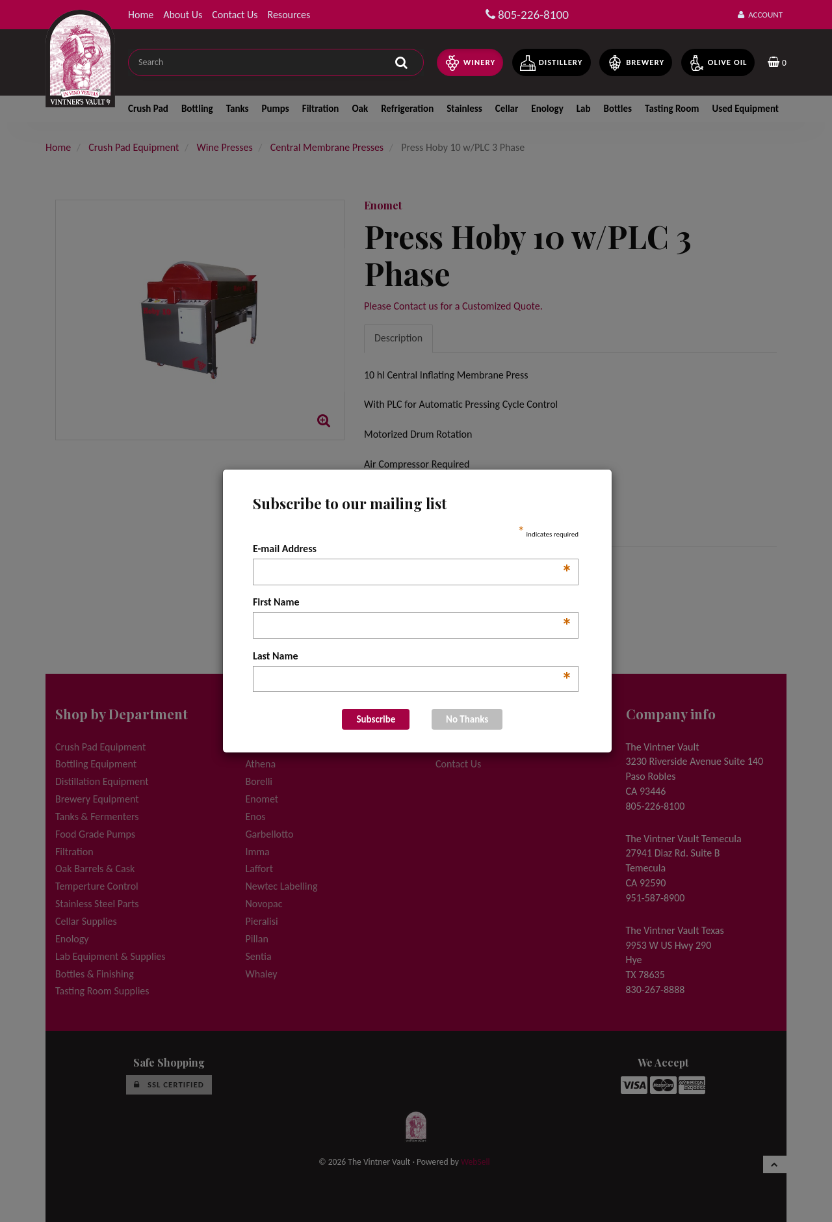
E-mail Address (412, 549)
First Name (412, 603)
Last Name (412, 657)
